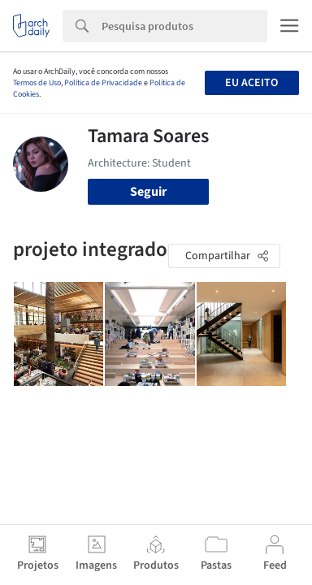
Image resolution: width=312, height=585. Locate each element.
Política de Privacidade (103, 83)
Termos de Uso (37, 83)
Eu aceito (251, 83)
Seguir (148, 192)
